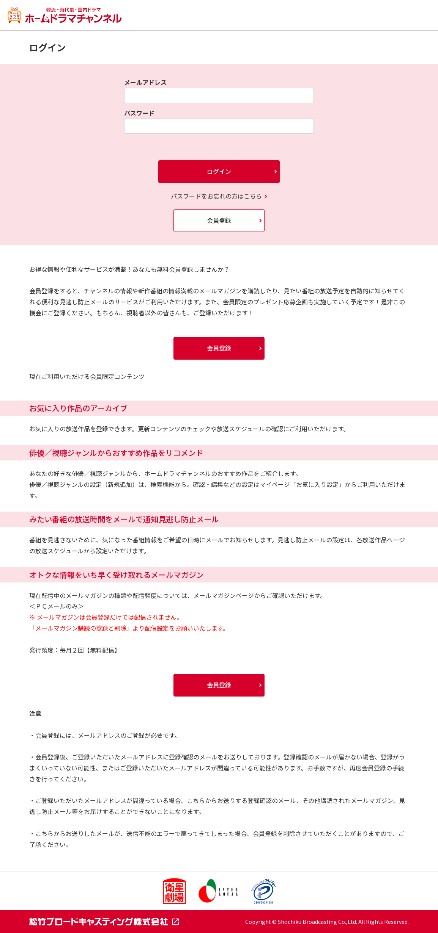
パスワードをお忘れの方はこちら (216, 195)
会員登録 (219, 220)
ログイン (219, 171)
